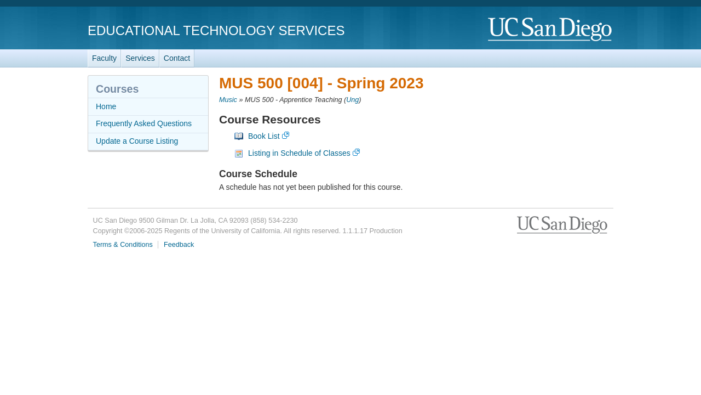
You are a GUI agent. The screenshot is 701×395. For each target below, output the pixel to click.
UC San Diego (550, 30)
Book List (264, 136)
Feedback (179, 245)
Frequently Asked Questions (144, 123)
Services (140, 58)
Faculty (104, 58)
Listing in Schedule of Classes (299, 153)
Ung (352, 100)
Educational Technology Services (216, 30)
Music (228, 100)
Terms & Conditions (123, 245)
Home (106, 106)
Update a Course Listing (137, 141)
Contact (177, 58)
